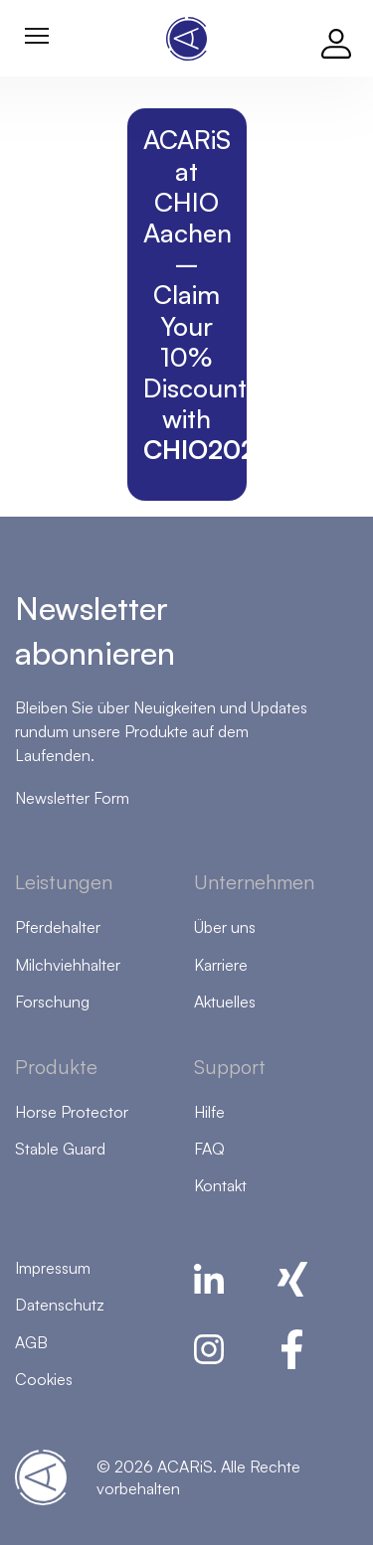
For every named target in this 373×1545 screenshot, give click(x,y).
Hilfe (209, 1112)
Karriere (221, 965)
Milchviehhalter (67, 965)
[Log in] (336, 39)
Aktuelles (225, 1001)
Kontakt (220, 1185)
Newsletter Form (72, 798)
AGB (31, 1342)
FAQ (209, 1149)
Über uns (225, 927)
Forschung (52, 1001)
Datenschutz (59, 1304)
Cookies (44, 1379)
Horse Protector (71, 1112)
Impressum (53, 1268)
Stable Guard (60, 1149)
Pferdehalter (57, 927)
